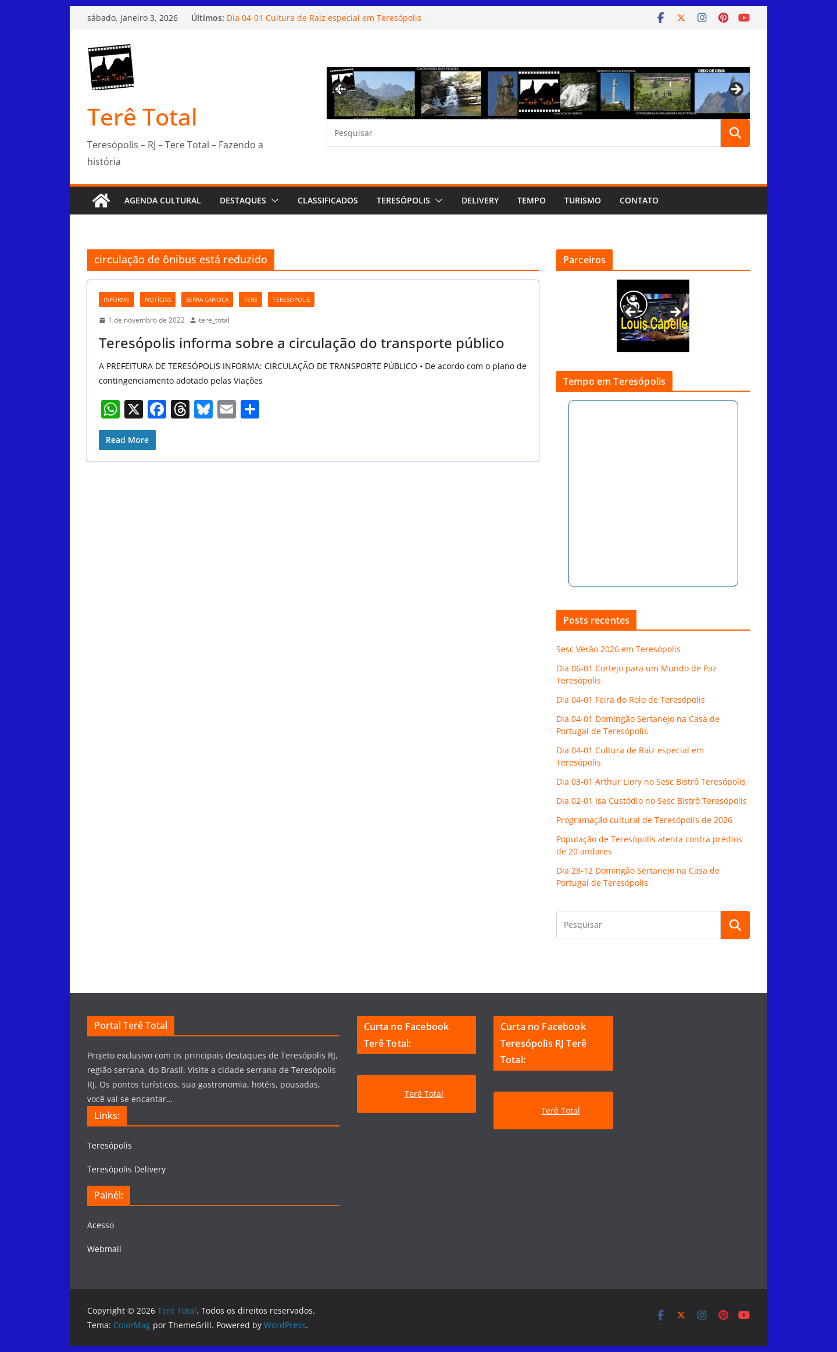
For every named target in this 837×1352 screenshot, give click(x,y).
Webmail (104, 1248)
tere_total (214, 320)
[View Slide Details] (653, 316)
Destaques (243, 200)
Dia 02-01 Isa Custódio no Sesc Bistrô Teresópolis (651, 800)
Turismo (582, 200)
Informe (116, 299)
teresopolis (291, 299)
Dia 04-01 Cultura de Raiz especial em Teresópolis (324, 17)
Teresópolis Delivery (126, 1169)
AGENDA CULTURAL (162, 200)
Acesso (100, 1225)
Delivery (480, 200)
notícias (158, 299)
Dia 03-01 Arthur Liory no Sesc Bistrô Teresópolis (651, 781)
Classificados (328, 200)
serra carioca (207, 299)
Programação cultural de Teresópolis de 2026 (644, 819)
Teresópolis (403, 200)
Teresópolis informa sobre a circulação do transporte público (302, 342)
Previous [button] (341, 87)
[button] (272, 200)
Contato (639, 200)
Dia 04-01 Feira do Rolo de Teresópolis (630, 699)
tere (250, 299)
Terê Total (142, 117)
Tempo (531, 200)
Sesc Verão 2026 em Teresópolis (618, 648)
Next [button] (735, 90)
